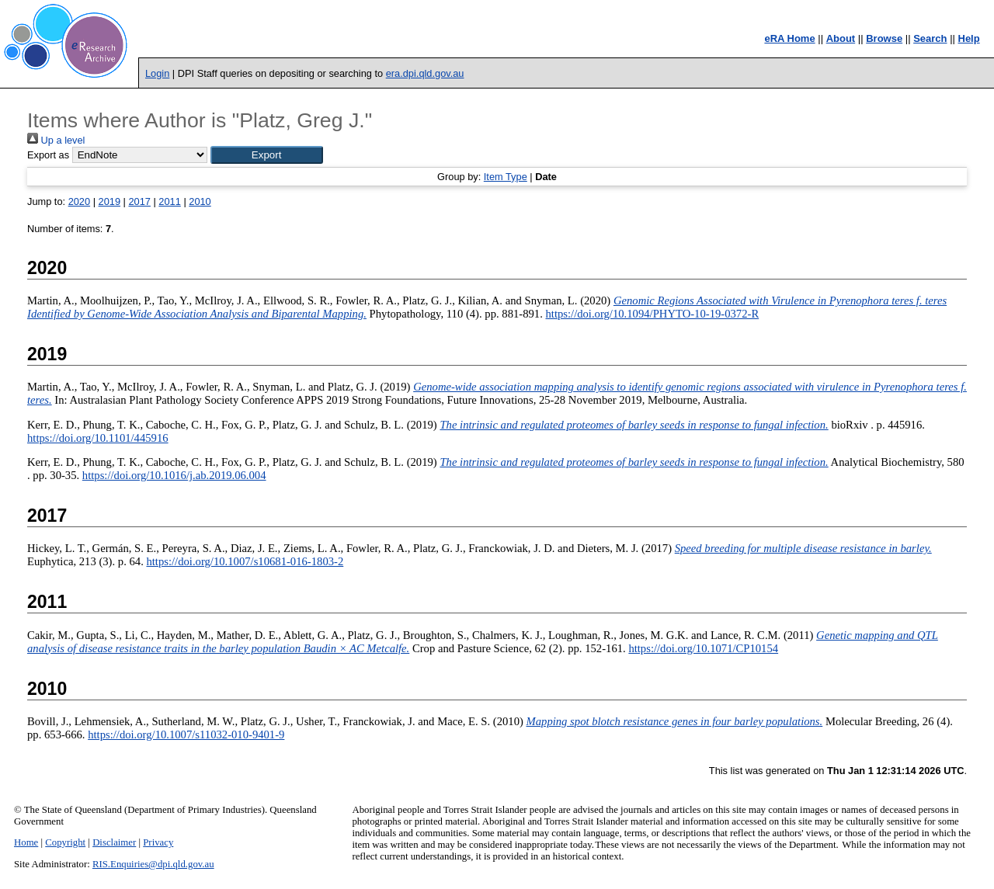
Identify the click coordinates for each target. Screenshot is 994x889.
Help (969, 38)
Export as (48, 155)
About (841, 38)
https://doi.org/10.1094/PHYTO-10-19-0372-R (652, 313)
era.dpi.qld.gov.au (425, 73)
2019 (109, 201)
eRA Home (789, 38)
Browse (884, 38)
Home (26, 842)
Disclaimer (114, 842)
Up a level (56, 140)
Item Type (505, 176)
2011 (169, 201)
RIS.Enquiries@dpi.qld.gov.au (153, 864)
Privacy (158, 842)
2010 (199, 201)
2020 (79, 201)
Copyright (65, 842)
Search (930, 38)
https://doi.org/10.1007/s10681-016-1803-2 (244, 561)
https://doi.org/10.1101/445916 (98, 438)
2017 (139, 201)
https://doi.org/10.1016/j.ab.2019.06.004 (174, 475)
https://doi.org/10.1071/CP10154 (703, 648)
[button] (266, 155)
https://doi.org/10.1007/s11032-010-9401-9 (186, 734)
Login (157, 73)
